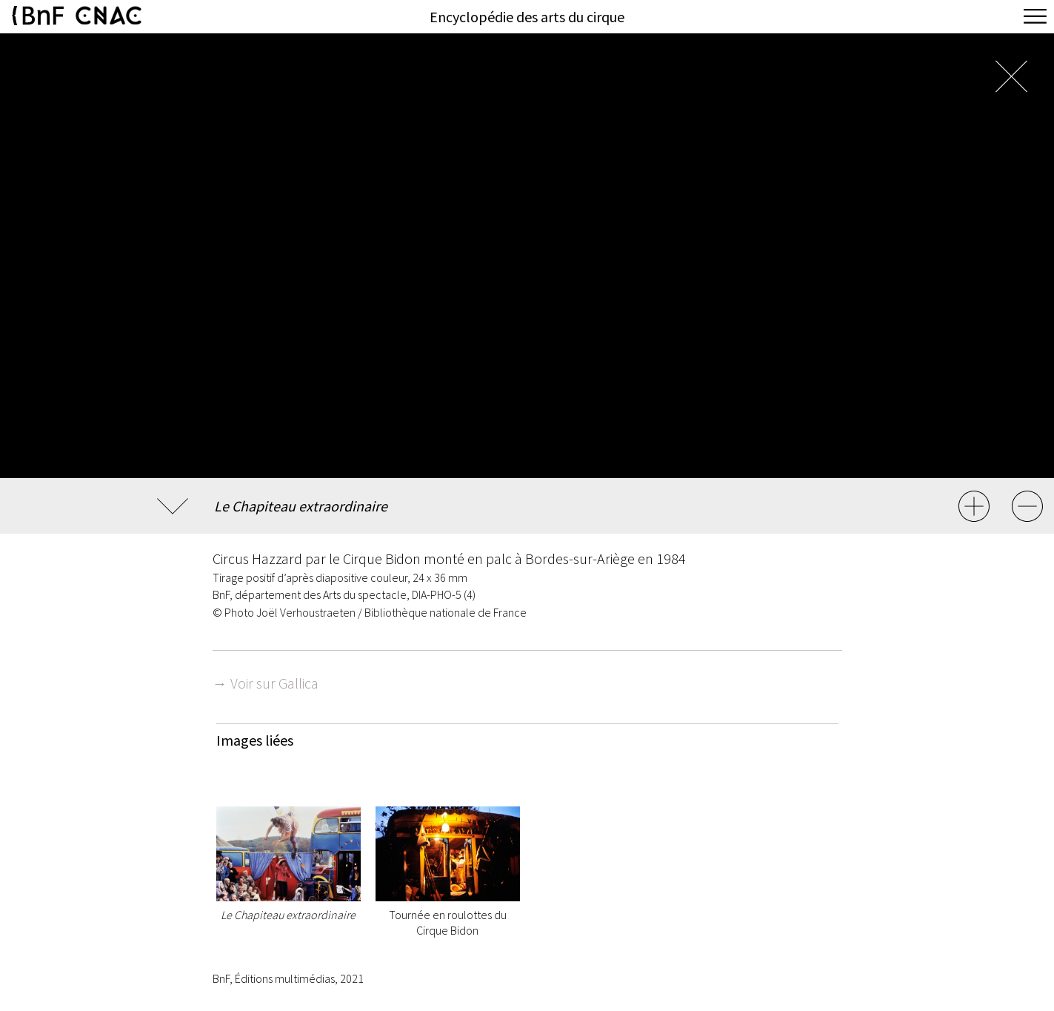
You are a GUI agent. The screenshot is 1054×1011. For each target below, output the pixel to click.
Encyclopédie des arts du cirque (527, 16)
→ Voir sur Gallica (265, 683)
